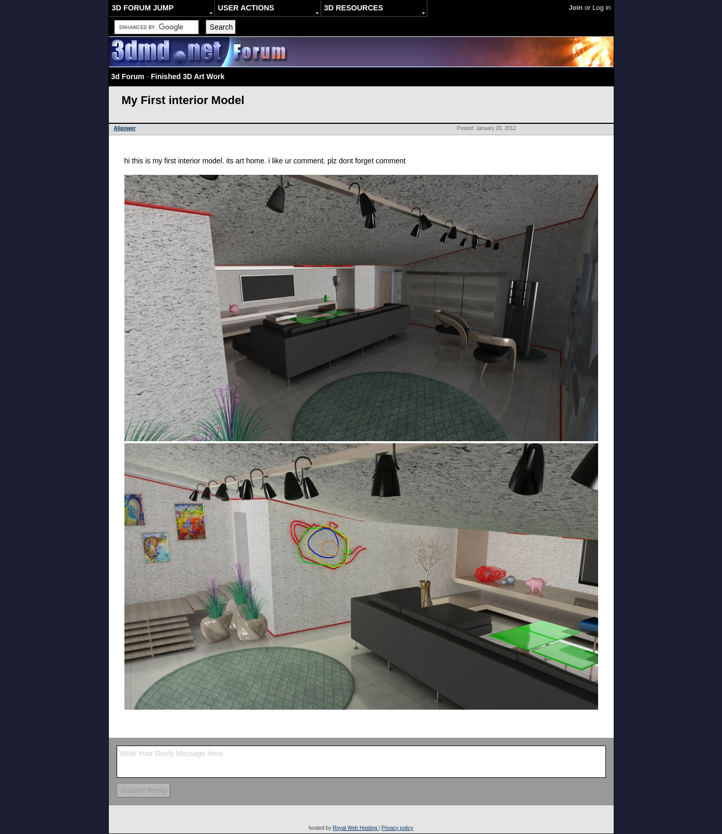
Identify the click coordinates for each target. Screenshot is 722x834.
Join (576, 7)
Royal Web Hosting (355, 828)
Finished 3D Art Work (188, 76)
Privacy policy (397, 828)
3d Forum (128, 76)
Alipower (125, 128)
